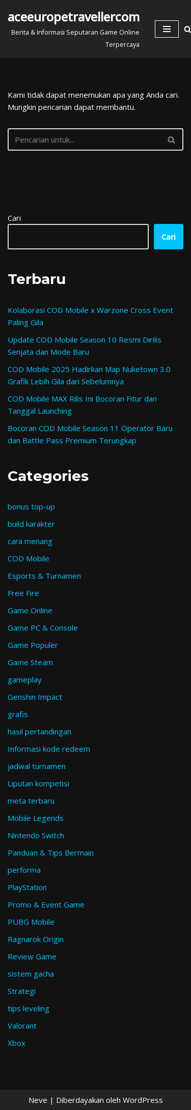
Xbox (16, 1043)
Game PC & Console (43, 627)
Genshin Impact (35, 697)
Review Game (32, 956)
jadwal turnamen (37, 766)
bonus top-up (31, 506)
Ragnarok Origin (36, 939)
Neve (38, 1100)
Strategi (22, 991)
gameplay (25, 679)
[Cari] (84, 139)
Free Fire (23, 593)
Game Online (30, 610)
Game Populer (33, 645)
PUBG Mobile (31, 922)
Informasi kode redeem (49, 749)
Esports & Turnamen (44, 576)
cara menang (30, 541)
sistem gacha (31, 974)
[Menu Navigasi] (167, 29)
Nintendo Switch (36, 835)
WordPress (143, 1100)
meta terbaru (31, 800)
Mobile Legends (36, 818)
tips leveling (28, 1008)
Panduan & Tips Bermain (51, 852)
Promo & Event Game (46, 904)
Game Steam (30, 662)
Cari (14, 218)
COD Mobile (28, 558)
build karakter (31, 524)
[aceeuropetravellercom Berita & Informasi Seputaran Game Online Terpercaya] (74, 29)
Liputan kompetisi (38, 783)
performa (24, 870)
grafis (18, 714)
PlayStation (27, 887)
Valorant (22, 1025)
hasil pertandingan (39, 731)
